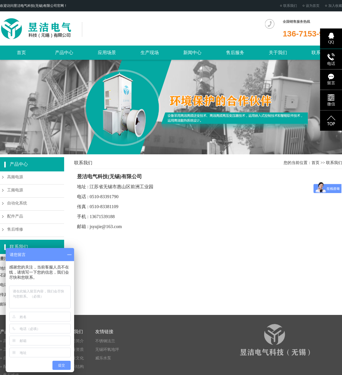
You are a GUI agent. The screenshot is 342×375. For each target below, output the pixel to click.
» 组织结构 (74, 366)
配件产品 (15, 216)
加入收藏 (335, 6)
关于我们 (278, 52)
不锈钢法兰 (105, 341)
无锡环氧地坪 (107, 349)
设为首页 (312, 6)
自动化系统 (17, 203)
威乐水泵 (103, 358)
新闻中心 (192, 52)
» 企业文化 (74, 358)
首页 (21, 52)
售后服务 (235, 52)
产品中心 (64, 52)
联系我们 (290, 6)
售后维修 (15, 229)
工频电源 (15, 190)
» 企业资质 (74, 349)
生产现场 (150, 52)
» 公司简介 (74, 341)
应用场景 (107, 52)
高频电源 (15, 177)
